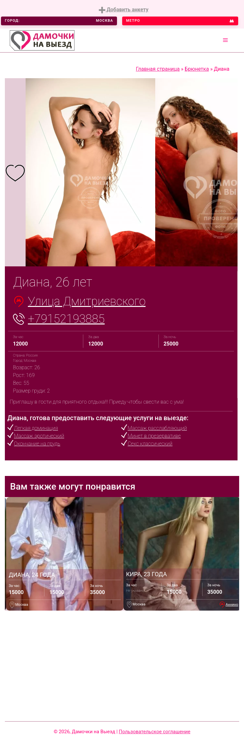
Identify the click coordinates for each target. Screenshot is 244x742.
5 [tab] (131, 255)
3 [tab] (111, 255)
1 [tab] (92, 255)
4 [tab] (121, 255)
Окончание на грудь (37, 444)
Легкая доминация (36, 428)
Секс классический (150, 444)
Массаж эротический (39, 436)
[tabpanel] (15, 172)
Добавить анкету (123, 9)
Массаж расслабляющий (157, 428)
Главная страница (158, 69)
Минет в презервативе (154, 436)
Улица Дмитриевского (86, 301)
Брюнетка (197, 69)
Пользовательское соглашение (155, 732)
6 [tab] (140, 255)
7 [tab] (150, 255)
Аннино (232, 604)
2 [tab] (102, 255)
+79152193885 (66, 319)
